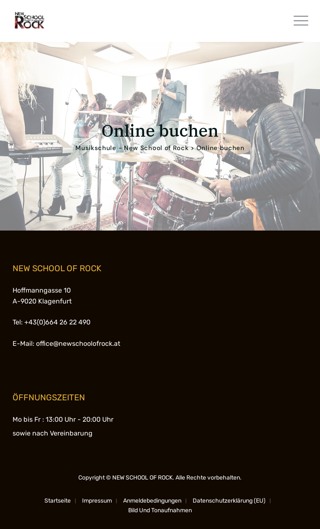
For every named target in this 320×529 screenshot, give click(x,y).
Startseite (57, 500)
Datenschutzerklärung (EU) (229, 500)
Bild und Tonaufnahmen (160, 510)
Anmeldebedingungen (152, 500)
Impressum (97, 500)
